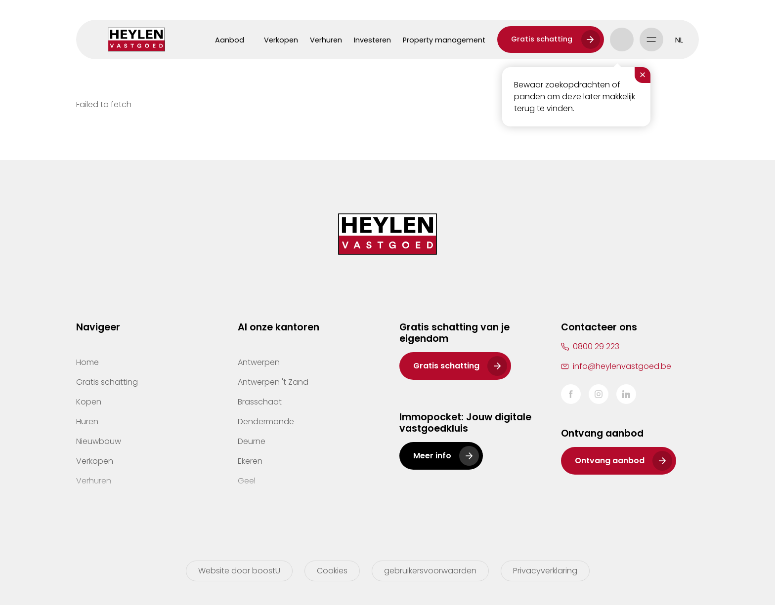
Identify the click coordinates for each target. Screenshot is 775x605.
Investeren (372, 40)
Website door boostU (239, 570)
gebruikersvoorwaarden (430, 570)
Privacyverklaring (545, 570)
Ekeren (250, 461)
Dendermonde (266, 421)
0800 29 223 (596, 346)
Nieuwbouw (98, 441)
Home (87, 362)
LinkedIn (626, 394)
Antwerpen (259, 362)
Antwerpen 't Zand (273, 382)
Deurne (251, 441)
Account (622, 39)
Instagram (598, 394)
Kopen (88, 401)
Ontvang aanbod (610, 460)
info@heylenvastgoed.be (622, 366)
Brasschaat (260, 401)
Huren (87, 421)
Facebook (571, 394)
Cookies (332, 570)
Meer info (432, 455)
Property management (444, 40)
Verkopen (281, 40)
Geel (247, 480)
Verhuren (326, 40)
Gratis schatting (541, 39)
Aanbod (229, 40)
